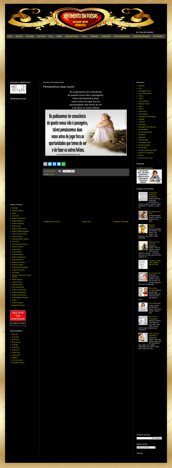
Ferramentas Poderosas (153, 193)
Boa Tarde (15, 339)
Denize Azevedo (17, 303)
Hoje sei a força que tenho (154, 243)
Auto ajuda (142, 124)
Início (10, 36)
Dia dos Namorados (145, 132)
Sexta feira (15, 350)
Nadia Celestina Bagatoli (20, 231)
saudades (141, 122)
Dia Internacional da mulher (147, 150)
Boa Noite (15, 337)
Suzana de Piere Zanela (20, 239)
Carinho (141, 109)
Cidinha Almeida (17, 254)
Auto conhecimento (145, 93)
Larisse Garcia (17, 282)
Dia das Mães (143, 129)
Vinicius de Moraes (18, 270)
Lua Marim (15, 272)
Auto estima (142, 111)
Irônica (140, 99)
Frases (84, 36)
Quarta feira (16, 355)
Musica (140, 155)
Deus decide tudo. (155, 303)
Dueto (14, 213)
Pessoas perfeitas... (152, 226)
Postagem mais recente (52, 222)
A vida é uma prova (145, 168)
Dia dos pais (142, 147)
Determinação (143, 140)
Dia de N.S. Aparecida (145, 153)
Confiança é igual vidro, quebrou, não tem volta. (155, 262)
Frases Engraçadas (121, 36)
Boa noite (41, 36)
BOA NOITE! (153, 317)
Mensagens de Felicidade (147, 116)
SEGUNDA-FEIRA (18, 363)
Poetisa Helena (17, 236)
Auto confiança (143, 101)
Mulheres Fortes (71, 36)
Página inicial (86, 222)
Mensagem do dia (144, 142)
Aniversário (106, 36)
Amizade (141, 119)
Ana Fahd (15, 216)
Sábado (14, 357)
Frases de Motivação (141, 36)
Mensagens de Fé (144, 91)
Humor (140, 106)
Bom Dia (15, 334)
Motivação (141, 137)
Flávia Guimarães (18, 223)
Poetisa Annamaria (18, 262)
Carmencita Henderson (20, 244)
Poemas (15, 208)
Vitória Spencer (17, 279)
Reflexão (94, 36)
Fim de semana (17, 360)
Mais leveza (153, 288)
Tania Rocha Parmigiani (20, 267)
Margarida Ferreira (18, 305)
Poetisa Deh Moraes (19, 292)
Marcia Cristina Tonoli (19, 229)
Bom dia (19, 36)
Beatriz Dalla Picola (18, 218)
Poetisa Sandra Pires (19, 295)
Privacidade (157, 36)
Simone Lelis (16, 226)
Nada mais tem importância (154, 334)
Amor (51, 36)
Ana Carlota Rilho (18, 287)
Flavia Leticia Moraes (19, 290)
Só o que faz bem (155, 273)
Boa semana (16, 342)
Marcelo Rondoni (18, 211)
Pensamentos (143, 114)
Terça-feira (15, 347)
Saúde (59, 36)
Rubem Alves (16, 249)
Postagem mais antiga (120, 222)
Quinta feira (16, 352)
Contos (14, 300)
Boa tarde (30, 36)
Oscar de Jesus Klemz (19, 234)
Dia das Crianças (144, 145)
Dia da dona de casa (145, 158)
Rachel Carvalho (17, 265)
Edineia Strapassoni (19, 257)
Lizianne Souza (17, 285)
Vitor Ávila (15, 241)
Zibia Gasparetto (17, 259)
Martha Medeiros (17, 221)
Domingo (15, 345)
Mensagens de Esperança (147, 127)
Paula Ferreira (17, 252)
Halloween (142, 135)
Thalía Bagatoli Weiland (20, 297)
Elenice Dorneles (18, 247)
